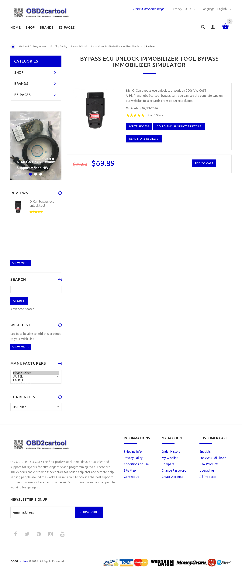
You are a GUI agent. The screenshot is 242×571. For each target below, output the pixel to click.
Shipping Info (133, 451)
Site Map (130, 470)
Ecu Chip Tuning (58, 46)
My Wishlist (170, 458)
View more (20, 263)
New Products (209, 464)
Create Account (172, 476)
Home (12, 46)
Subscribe (88, 512)
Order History (171, 451)
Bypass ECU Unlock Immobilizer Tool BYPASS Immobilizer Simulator (106, 46)
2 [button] (35, 171)
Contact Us (131, 476)
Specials (205, 451)
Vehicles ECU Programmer (33, 46)
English (224, 9)
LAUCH (36, 380)
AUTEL (36, 376)
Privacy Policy (133, 458)
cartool (19, 561)
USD (190, 9)
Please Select (36, 373)
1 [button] (30, 171)
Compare (168, 464)
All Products (207, 476)
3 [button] (40, 171)
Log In (14, 333)
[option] (35, 145)
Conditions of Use (136, 464)
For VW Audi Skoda (212, 458)
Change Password (174, 470)
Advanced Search (22, 309)
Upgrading (206, 470)
